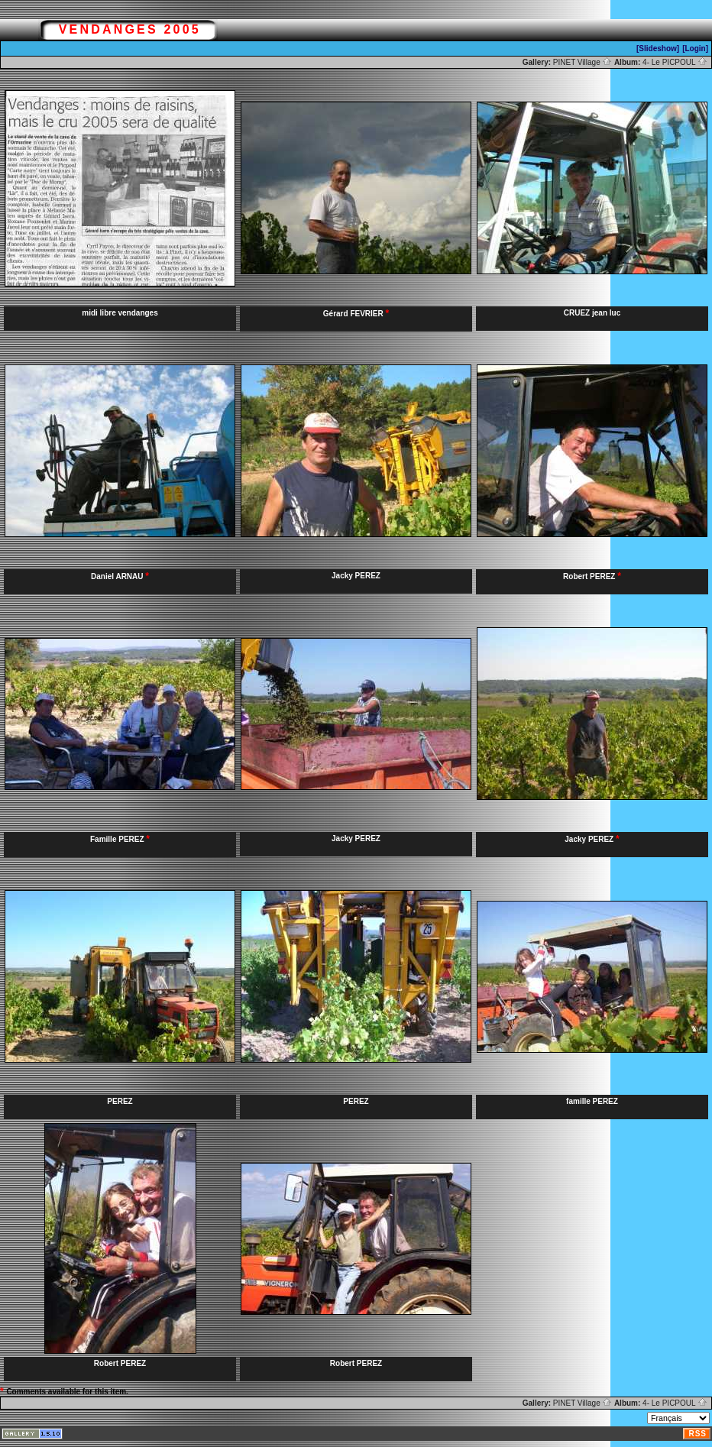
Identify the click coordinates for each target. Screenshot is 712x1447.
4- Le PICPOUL (674, 62)
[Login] (695, 48)
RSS (697, 1433)
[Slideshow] (657, 48)
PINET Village (583, 62)
